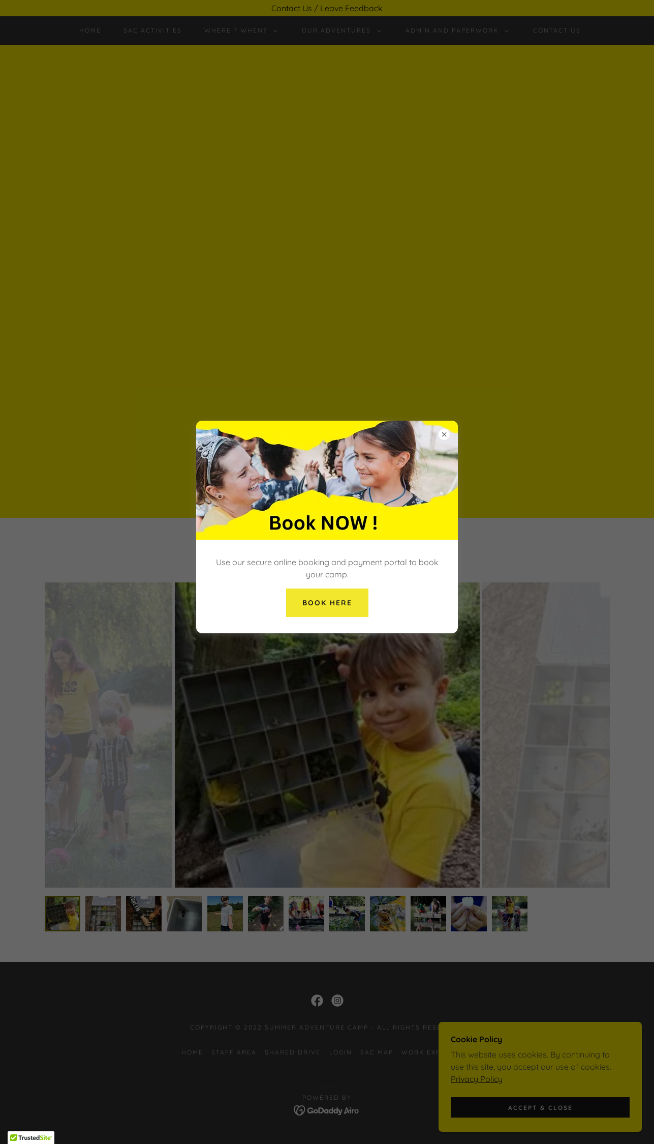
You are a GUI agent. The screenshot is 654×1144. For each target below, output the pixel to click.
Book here (327, 602)
